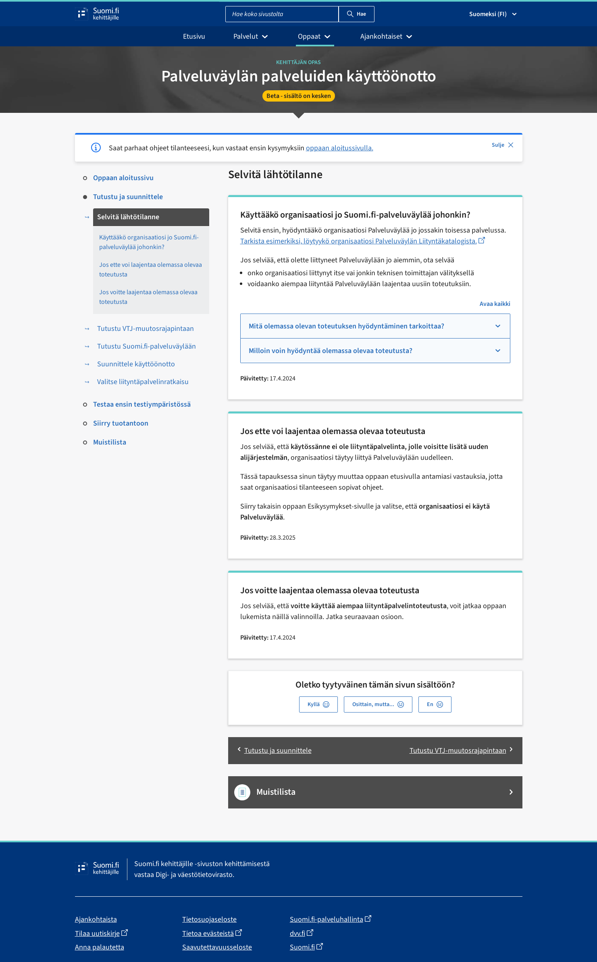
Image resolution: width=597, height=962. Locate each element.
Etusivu (194, 36)
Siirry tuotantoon (120, 423)
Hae (356, 14)
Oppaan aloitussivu (123, 178)
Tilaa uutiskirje (101, 933)
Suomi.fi (306, 947)
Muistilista (109, 442)
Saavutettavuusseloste (217, 947)
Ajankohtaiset (387, 36)
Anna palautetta (99, 947)
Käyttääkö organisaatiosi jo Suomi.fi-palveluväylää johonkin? (149, 242)
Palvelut (251, 36)
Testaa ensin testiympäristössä (142, 404)
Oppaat (315, 36)
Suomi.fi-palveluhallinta (330, 920)
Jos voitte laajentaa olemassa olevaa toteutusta (148, 297)
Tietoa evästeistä (212, 933)
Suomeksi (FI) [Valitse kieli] (493, 14)
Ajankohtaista (96, 919)
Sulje (503, 145)
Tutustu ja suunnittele (128, 197)
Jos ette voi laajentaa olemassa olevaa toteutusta (150, 269)
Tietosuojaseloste (209, 919)
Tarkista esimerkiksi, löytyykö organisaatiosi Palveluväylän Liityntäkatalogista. (362, 241)
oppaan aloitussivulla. (339, 148)
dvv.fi (301, 933)
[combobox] (282, 14)
